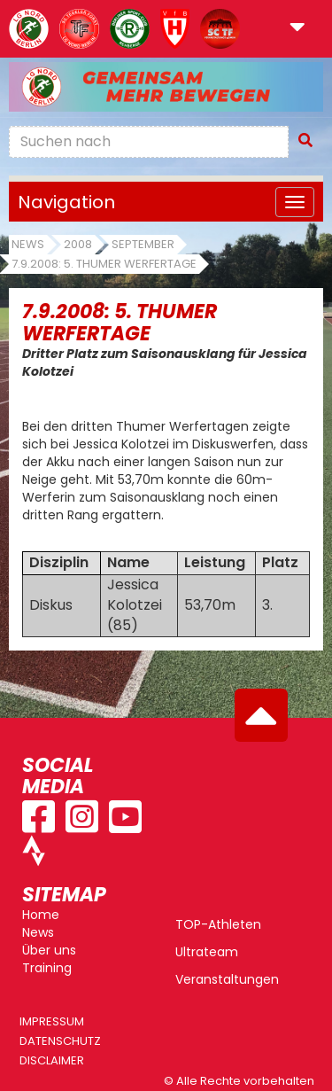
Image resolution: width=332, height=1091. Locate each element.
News (28, 244)
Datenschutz (60, 1041)
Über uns (49, 950)
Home (40, 914)
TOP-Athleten (218, 924)
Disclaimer (51, 1060)
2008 (78, 244)
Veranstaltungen (227, 979)
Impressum (51, 1021)
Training (47, 968)
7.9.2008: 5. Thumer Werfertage (104, 263)
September (143, 244)
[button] (297, 28)
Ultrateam (206, 952)
